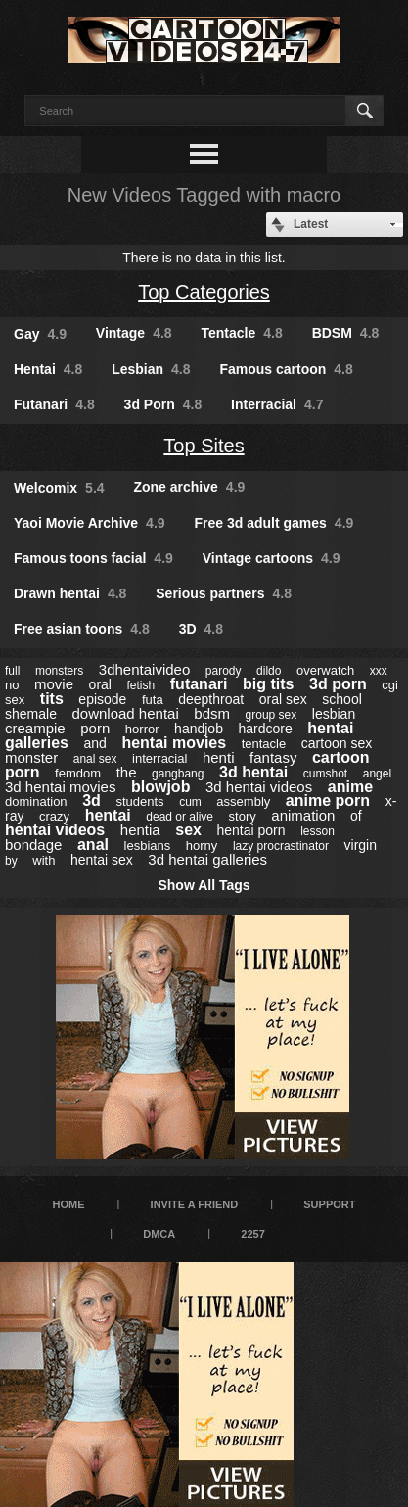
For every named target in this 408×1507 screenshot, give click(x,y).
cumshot (325, 773)
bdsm (212, 713)
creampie (35, 728)
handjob (198, 728)
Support (329, 1204)
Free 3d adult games (273, 523)
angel (377, 773)
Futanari (54, 404)
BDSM (346, 333)
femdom (78, 773)
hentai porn (251, 830)
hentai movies (173, 742)
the (126, 772)
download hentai (124, 713)
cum (190, 802)
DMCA (159, 1234)
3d (91, 800)
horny (202, 845)
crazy (54, 816)
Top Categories (204, 292)
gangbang (178, 773)
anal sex (95, 759)
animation (303, 815)
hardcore (266, 728)
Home (69, 1204)
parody (223, 671)
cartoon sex (336, 743)
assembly (243, 801)
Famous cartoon (285, 369)
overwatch (325, 670)
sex (188, 830)
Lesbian (151, 369)
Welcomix (59, 487)
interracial (159, 758)
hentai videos (55, 830)
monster (31, 757)
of (356, 816)
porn (95, 728)
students (139, 801)
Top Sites (203, 445)
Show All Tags (203, 885)
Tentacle (242, 333)
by (11, 861)
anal (93, 844)
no (12, 685)
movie (53, 684)
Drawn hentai (70, 593)
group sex (271, 715)
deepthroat (211, 699)
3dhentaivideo (144, 669)
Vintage (134, 333)
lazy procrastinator (281, 846)
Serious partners (224, 593)
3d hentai (253, 772)
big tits (268, 684)
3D (201, 628)
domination (36, 801)
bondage (33, 844)
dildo (268, 671)
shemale (31, 714)
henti (219, 757)
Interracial (277, 404)
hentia (140, 830)
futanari (199, 684)
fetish (141, 685)
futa (152, 699)
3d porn (338, 684)
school (341, 699)
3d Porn (163, 404)
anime (350, 786)
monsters (59, 671)
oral (100, 684)
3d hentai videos (258, 786)
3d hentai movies (60, 786)
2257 (252, 1234)
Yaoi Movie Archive (89, 523)
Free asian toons (82, 628)
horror (142, 729)
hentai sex (101, 860)
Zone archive (189, 486)
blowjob (160, 786)
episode (102, 699)
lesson (317, 831)
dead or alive (179, 817)
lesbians (147, 845)
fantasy (272, 757)
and (95, 743)
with (43, 860)
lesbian (333, 714)
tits (52, 698)
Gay (40, 334)
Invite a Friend (195, 1204)
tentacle (264, 743)
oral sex (283, 699)
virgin (360, 845)
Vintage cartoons (271, 558)
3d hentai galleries (207, 859)
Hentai (48, 369)
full (12, 671)
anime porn (328, 800)
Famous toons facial (93, 558)
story (242, 816)
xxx (378, 671)
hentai (108, 815)
